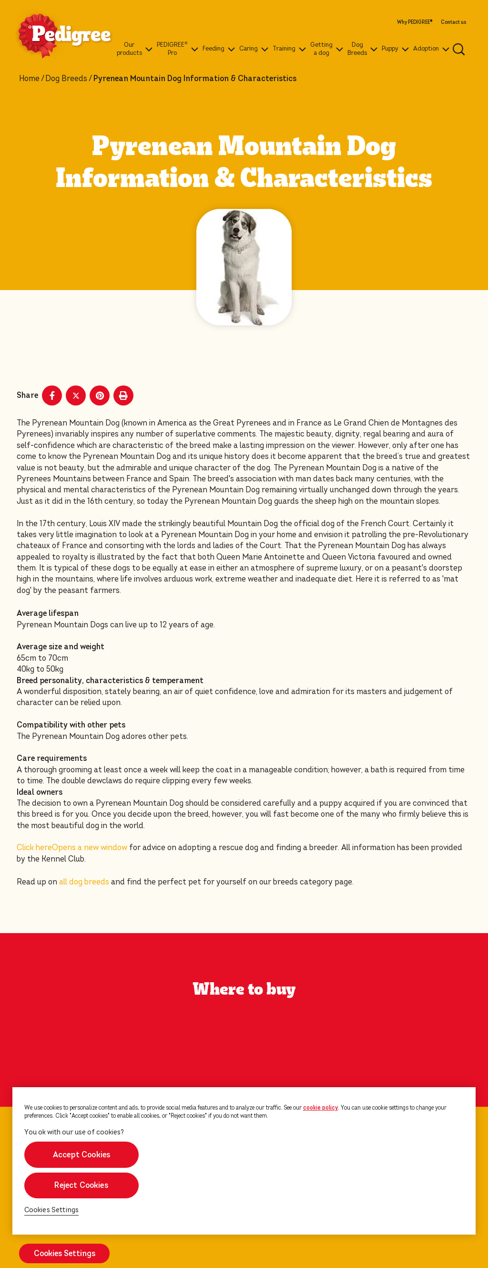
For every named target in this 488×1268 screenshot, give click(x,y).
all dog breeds (84, 881)
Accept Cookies (81, 1154)
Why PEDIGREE (414, 22)
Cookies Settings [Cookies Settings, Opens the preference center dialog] (51, 1210)
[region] (244, 1161)
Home (29, 78)
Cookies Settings (64, 1253)
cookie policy (320, 1108)
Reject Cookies (81, 1185)
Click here (72, 847)
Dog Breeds (66, 78)
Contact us (454, 22)
